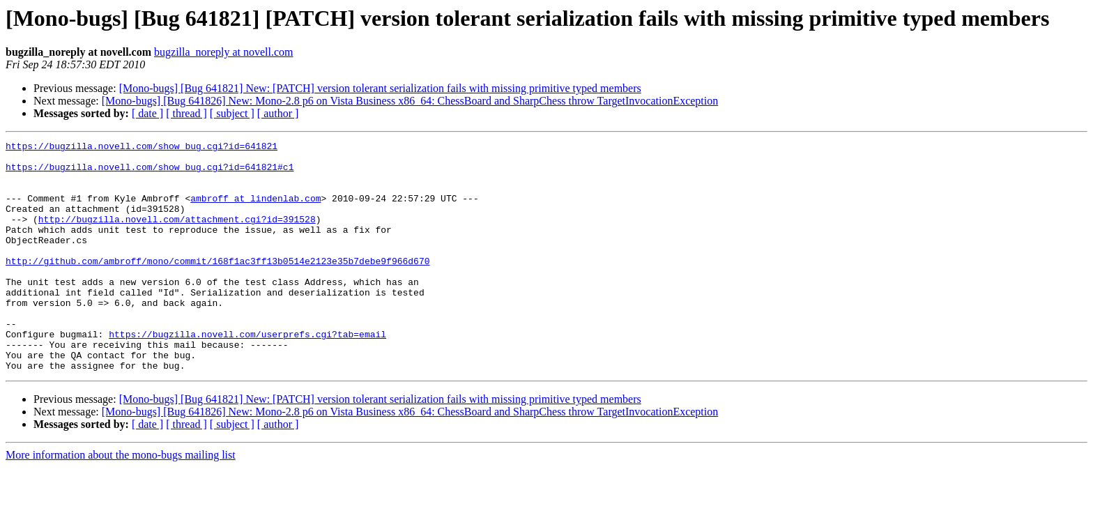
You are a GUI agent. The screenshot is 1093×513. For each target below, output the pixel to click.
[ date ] (147, 113)
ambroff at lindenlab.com (255, 210)
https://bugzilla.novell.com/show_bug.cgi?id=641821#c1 (149, 173)
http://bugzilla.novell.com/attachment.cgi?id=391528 (177, 235)
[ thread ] (186, 113)
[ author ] (278, 113)
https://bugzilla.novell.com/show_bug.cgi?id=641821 (141, 147)
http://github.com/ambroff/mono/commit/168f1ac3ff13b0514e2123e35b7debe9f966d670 (217, 286)
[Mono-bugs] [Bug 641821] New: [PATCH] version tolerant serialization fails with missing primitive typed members (380, 88)
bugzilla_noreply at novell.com (223, 52)
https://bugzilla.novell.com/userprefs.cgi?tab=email (247, 373)
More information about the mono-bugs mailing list (121, 501)
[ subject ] (232, 113)
